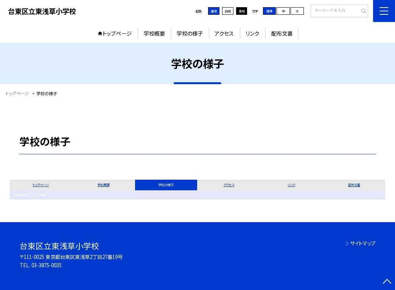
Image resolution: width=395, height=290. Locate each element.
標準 (269, 11)
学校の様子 (190, 33)
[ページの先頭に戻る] (387, 282)
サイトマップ (362, 243)
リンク (252, 33)
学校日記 (20, 195)
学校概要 (154, 33)
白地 (228, 11)
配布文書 (281, 33)
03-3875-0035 (46, 265)
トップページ (117, 33)
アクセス (224, 33)
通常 (214, 11)
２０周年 (38, 195)
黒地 (242, 11)
